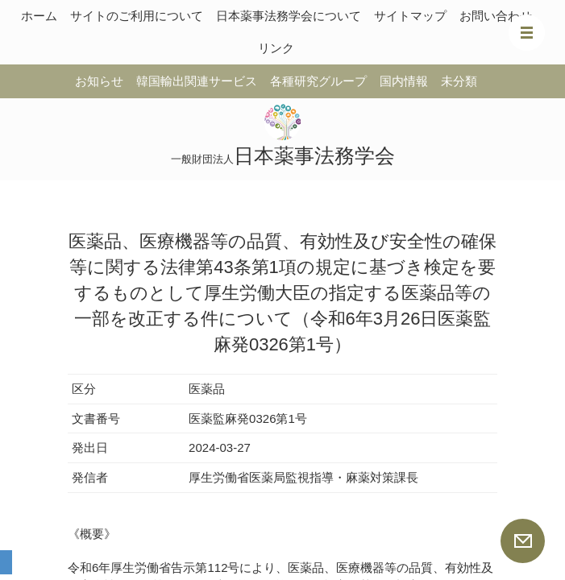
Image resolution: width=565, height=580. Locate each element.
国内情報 (404, 81)
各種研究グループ (318, 81)
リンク (276, 48)
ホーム (39, 16)
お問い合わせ (495, 16)
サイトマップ (410, 16)
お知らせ (99, 81)
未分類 (459, 81)
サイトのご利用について (136, 16)
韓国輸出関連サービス (196, 81)
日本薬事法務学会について (288, 16)
